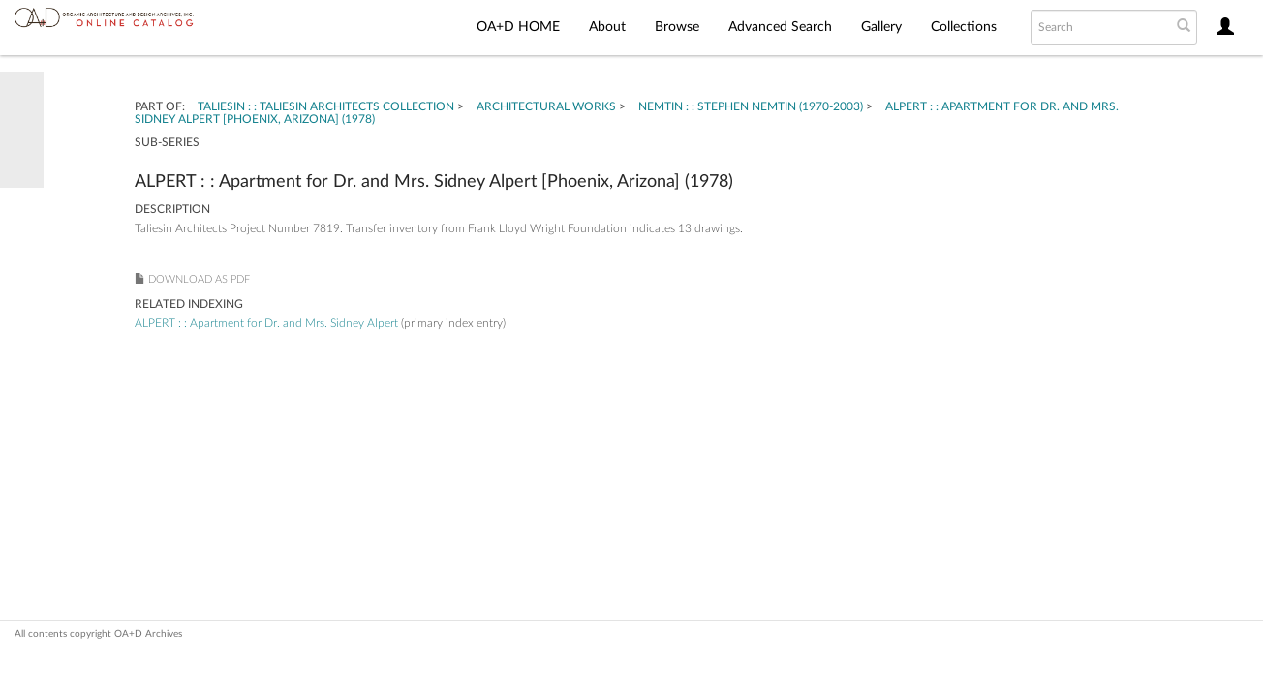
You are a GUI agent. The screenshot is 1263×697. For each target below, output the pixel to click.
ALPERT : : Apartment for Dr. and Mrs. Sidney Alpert (266, 323)
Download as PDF (199, 279)
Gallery (881, 27)
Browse (677, 27)
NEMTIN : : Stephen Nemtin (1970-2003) (750, 106)
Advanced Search (780, 27)
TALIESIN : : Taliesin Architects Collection (326, 106)
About (607, 27)
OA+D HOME (518, 27)
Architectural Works (546, 106)
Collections (964, 27)
